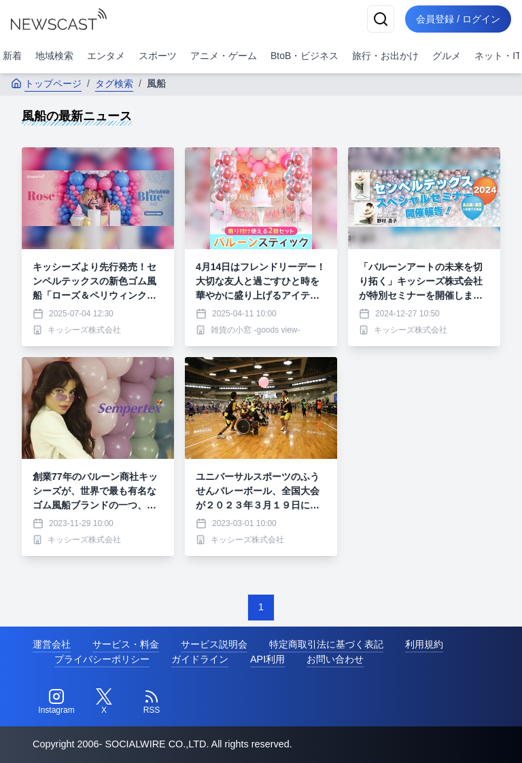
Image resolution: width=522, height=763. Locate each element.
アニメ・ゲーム (223, 55)
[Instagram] (56, 701)
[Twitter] (104, 701)
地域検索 (54, 55)
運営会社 (52, 644)
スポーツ (158, 55)
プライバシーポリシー (102, 659)
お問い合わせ (335, 659)
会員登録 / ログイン (458, 19)
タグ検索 (114, 83)
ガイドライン (199, 659)
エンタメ (106, 55)
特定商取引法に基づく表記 (326, 644)
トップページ (46, 83)
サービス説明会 (214, 644)
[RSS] (151, 701)
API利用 (267, 659)
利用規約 (424, 644)
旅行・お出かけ (385, 55)
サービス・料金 (125, 644)
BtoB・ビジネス (304, 55)
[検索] (380, 19)
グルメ (446, 55)
